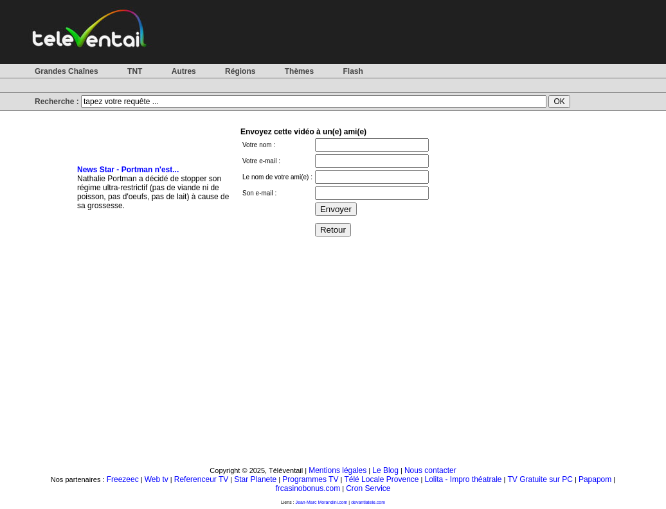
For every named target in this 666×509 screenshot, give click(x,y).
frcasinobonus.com (307, 488)
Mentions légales (337, 470)
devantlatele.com (368, 502)
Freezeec (123, 479)
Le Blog (385, 470)
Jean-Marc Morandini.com (322, 502)
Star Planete (255, 479)
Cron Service (368, 488)
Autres (184, 71)
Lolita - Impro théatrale (462, 479)
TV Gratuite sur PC (540, 479)
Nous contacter (430, 470)
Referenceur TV (201, 479)
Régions (240, 71)
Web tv (156, 479)
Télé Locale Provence (381, 479)
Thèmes (299, 71)
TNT (134, 71)
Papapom (595, 479)
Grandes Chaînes (66, 71)
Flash (353, 71)
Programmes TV (310, 479)
